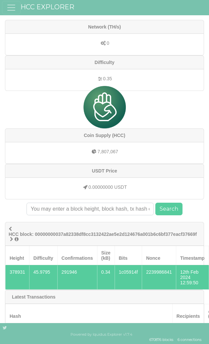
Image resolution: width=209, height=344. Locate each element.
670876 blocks (161, 340)
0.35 (107, 78)
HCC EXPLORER (47, 7)
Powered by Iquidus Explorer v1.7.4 (101, 334)
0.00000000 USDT (107, 187)
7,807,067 (107, 151)
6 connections (189, 340)
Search (169, 209)
